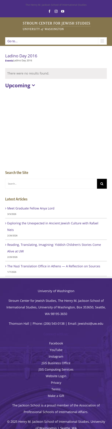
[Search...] (51, 184)
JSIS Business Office (56, 363)
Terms (56, 389)
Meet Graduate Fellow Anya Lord (30, 208)
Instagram (56, 356)
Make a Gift (56, 396)
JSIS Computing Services (56, 369)
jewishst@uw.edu (90, 323)
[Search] (102, 184)
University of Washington (56, 291)
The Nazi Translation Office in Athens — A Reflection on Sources (53, 266)
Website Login (56, 376)
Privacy (56, 382)
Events (9, 60)
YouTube (56, 350)
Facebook (56, 343)
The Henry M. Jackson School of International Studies (56, 4)
